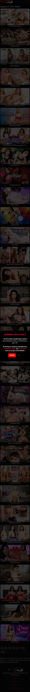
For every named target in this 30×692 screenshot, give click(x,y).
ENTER (12, 355)
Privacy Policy (22, 348)
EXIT (19, 355)
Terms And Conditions (10, 348)
